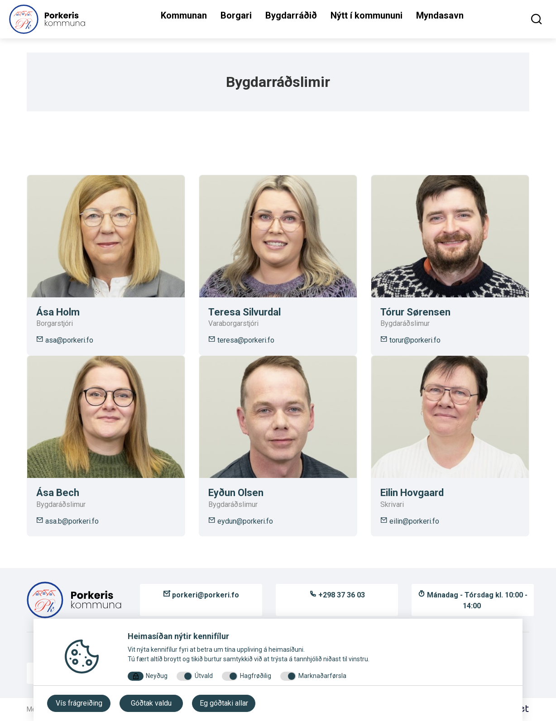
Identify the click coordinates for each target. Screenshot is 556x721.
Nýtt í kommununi (367, 15)
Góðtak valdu (151, 703)
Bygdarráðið (291, 15)
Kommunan (184, 15)
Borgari (236, 15)
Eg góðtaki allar (224, 703)
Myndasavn (440, 15)
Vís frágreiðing (79, 703)
